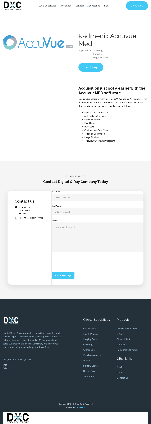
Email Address (57, 206)
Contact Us (137, 5)
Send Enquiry (90, 67)
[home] (12, 6)
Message (55, 220)
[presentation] (74, 261)
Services (80, 5)
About (106, 5)
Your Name (56, 192)
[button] (48, 6)
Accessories (93, 5)
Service (120, 367)
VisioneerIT (80, 407)
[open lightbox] (38, 42)
